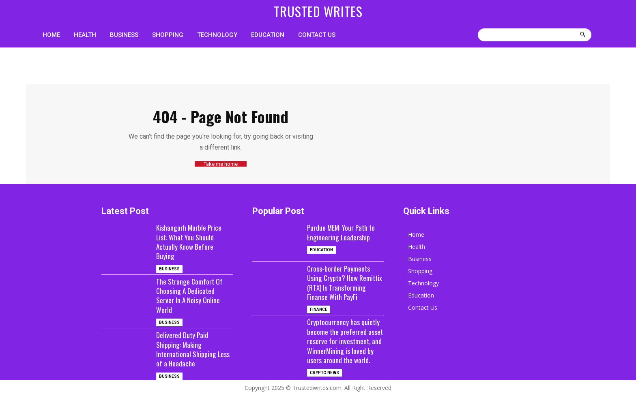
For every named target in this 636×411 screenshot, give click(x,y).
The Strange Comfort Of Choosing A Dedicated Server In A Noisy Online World (190, 295)
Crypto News (324, 392)
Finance (318, 319)
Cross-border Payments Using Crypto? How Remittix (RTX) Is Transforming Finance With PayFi (344, 287)
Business (169, 268)
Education (321, 250)
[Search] (582, 34)
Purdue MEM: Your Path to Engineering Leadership (342, 232)
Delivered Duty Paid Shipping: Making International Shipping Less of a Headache (193, 349)
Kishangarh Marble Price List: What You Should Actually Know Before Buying (189, 241)
